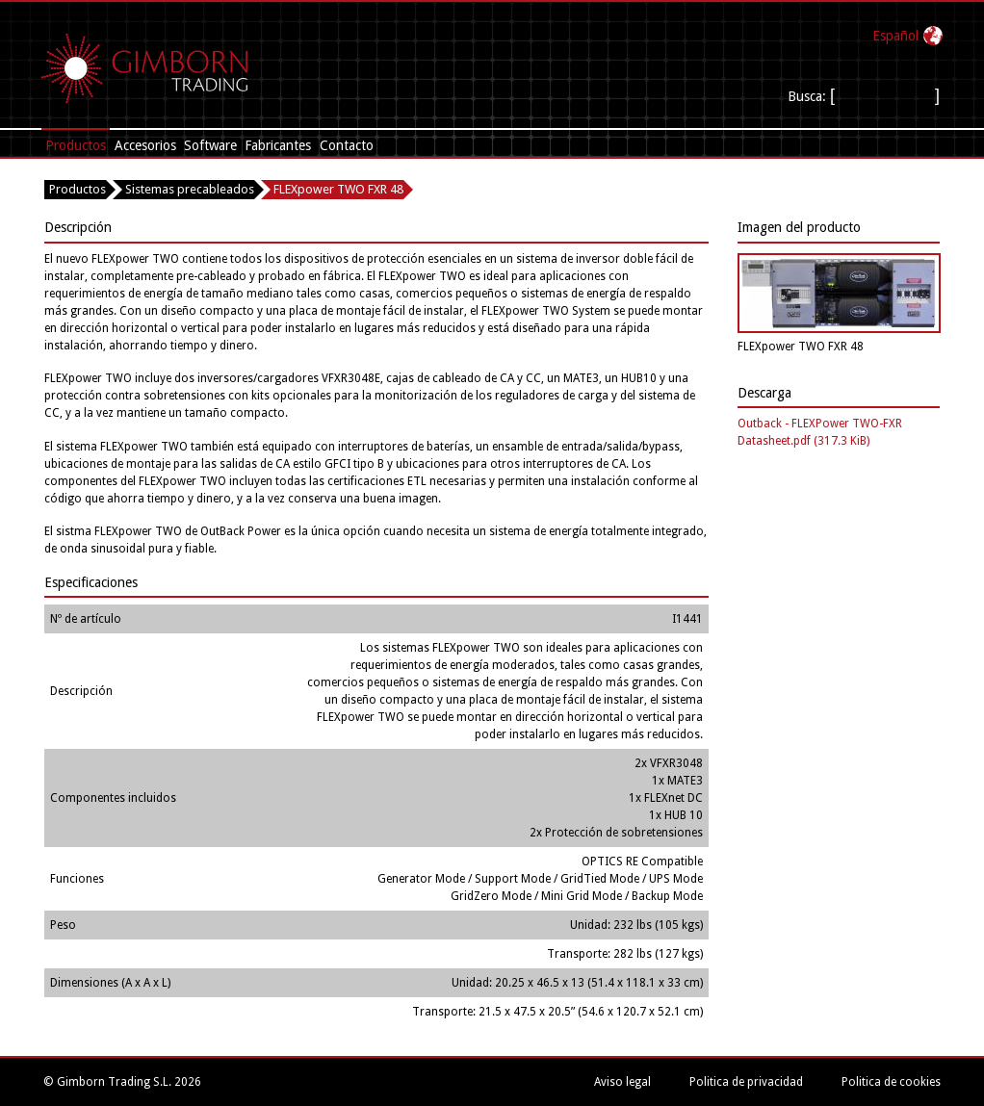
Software (210, 145)
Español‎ (895, 35)
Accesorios (145, 145)
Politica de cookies (891, 1082)
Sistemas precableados (189, 189)
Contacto (347, 145)
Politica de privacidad (746, 1082)
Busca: (809, 96)
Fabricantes (278, 145)
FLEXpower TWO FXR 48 (338, 189)
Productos (75, 145)
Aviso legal (622, 1082)
